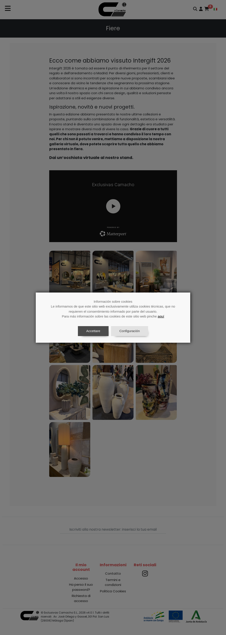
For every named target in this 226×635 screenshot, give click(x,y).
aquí (161, 316)
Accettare (93, 331)
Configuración (129, 331)
